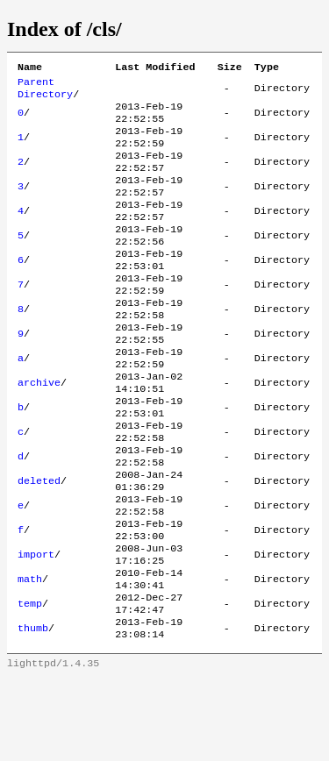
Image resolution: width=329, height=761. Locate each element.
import (36, 625)
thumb (33, 709)
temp (30, 681)
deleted (39, 541)
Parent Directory (45, 92)
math (30, 653)
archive (39, 429)
